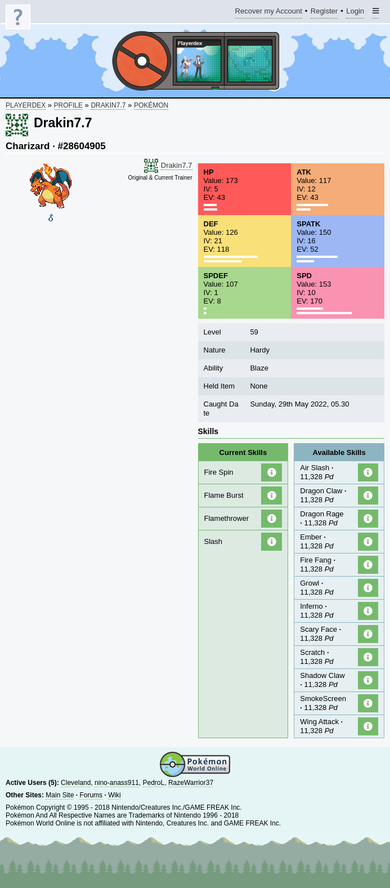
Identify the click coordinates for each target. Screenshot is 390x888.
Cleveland (76, 783)
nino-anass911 (117, 783)
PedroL (154, 783)
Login (355, 13)
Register (324, 13)
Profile (68, 105)
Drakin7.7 (108, 105)
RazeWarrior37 (190, 783)
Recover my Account (268, 13)
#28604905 (82, 146)
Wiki (114, 795)
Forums (90, 795)
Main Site (60, 795)
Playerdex (26, 105)
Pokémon (151, 105)
